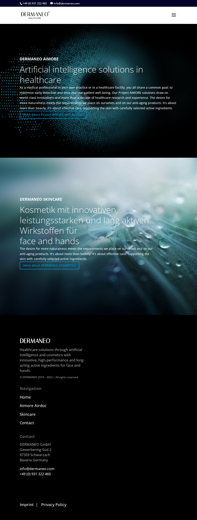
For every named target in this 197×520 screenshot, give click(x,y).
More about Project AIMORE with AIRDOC (53, 115)
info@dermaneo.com (37, 468)
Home (25, 397)
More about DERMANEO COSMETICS (49, 265)
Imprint (27, 504)
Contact (27, 422)
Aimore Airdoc (33, 405)
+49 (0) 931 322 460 (35, 474)
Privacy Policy (53, 504)
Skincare (28, 414)
